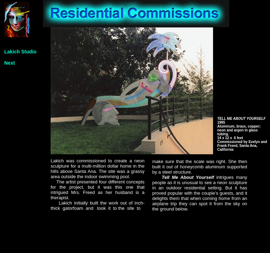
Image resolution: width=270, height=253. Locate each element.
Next (9, 63)
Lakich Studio (20, 51)
